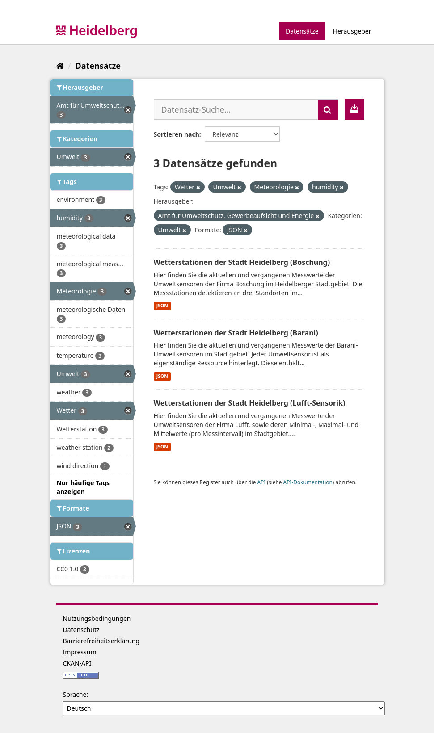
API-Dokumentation (308, 482)
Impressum (80, 652)
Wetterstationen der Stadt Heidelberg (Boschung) (242, 262)
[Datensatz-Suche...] (236, 109)
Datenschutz (81, 629)
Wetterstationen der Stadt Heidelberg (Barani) (236, 333)
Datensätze (302, 31)
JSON (162, 306)
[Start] (60, 65)
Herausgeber (352, 31)
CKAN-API (77, 663)
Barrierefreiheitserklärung (101, 641)
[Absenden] (328, 109)
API (261, 482)
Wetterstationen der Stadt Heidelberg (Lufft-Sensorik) (250, 403)
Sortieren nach (176, 134)
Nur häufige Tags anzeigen (83, 487)
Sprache (75, 694)
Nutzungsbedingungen (97, 618)
